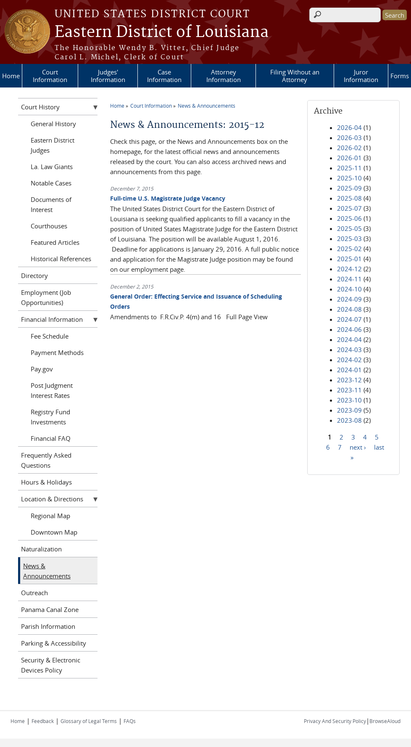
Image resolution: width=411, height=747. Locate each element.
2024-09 (349, 299)
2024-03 (349, 349)
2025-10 (349, 178)
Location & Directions (52, 499)
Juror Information (361, 76)
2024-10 (349, 289)
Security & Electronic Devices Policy (50, 665)
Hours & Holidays (46, 482)
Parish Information (48, 626)
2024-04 (349, 339)
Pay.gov (42, 369)
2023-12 (349, 380)
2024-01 (349, 370)
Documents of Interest (51, 204)
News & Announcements (206, 105)
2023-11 (349, 390)
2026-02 (349, 147)
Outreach (34, 592)
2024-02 (349, 359)
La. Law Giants (52, 166)
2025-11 (349, 168)
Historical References (61, 258)
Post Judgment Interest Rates (52, 390)
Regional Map (50, 515)
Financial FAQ (51, 438)
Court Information (50, 76)
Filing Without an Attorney (294, 76)
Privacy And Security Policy (335, 721)
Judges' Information (108, 76)
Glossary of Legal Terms (89, 721)
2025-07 (349, 208)
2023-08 (349, 420)
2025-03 (349, 238)
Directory (34, 275)
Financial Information (52, 319)
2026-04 (349, 127)
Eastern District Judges (52, 145)
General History (53, 123)
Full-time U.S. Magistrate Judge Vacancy (167, 198)
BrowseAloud (384, 721)
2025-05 (349, 228)
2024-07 (349, 319)
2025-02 (349, 248)
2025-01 (349, 258)
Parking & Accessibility (53, 643)
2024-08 (349, 309)
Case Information (164, 76)
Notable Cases (51, 183)
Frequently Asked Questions (46, 460)
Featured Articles (55, 242)
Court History (40, 107)
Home (11, 76)
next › (358, 446)
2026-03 (349, 137)
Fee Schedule (49, 336)
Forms (399, 76)
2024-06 (349, 329)
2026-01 (349, 158)
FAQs (130, 721)
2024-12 (349, 269)
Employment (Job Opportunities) (46, 297)
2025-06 (349, 218)
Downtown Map (54, 532)
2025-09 (349, 188)
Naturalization (41, 549)
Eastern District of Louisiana (162, 32)
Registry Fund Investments (50, 417)
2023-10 (349, 400)
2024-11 (349, 279)
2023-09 (349, 410)
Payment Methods (57, 352)
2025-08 (349, 198)
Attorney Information (223, 76)
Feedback (43, 721)
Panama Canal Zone (50, 609)
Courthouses (49, 226)
